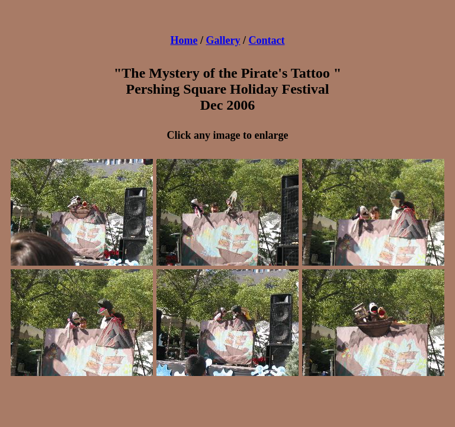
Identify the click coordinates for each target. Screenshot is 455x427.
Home (184, 40)
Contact (267, 40)
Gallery (223, 40)
